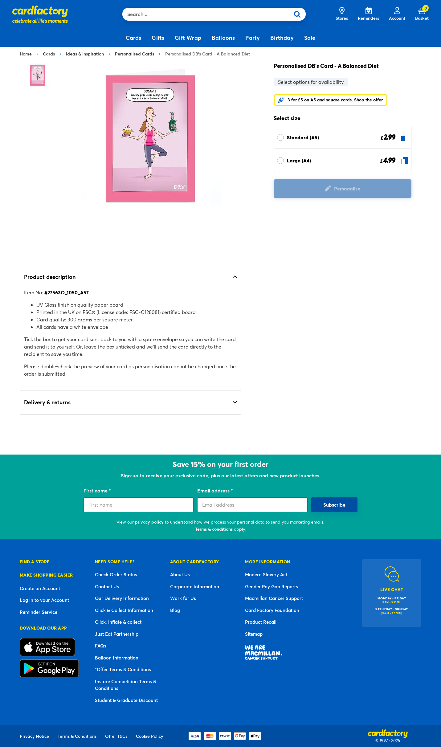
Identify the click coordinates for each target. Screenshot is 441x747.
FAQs (100, 646)
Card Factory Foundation (272, 610)
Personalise (347, 188)
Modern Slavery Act (266, 574)
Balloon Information (116, 658)
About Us (180, 574)
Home (26, 54)
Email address (214, 490)
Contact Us (107, 586)
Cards (49, 54)
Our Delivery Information (122, 598)
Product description (50, 276)
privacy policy (149, 522)
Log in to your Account (44, 600)
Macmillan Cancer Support (274, 598)
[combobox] (207, 14)
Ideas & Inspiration (85, 54)
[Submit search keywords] (299, 14)
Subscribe (334, 504)
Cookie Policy (149, 736)
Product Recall (260, 622)
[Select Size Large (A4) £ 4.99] (342, 160)
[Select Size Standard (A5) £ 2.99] (342, 137)
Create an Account (40, 588)
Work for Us (183, 598)
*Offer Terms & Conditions (123, 669)
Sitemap (254, 634)
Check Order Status (116, 574)
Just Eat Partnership (116, 634)
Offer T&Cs (116, 736)
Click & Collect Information (124, 610)
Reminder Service (38, 612)
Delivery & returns (47, 402)
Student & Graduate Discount (126, 700)
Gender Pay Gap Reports (271, 586)
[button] (330, 100)
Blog (175, 610)
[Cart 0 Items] (422, 14)
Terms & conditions (214, 529)
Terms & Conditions (77, 736)
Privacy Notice (34, 736)
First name (96, 490)
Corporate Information (194, 586)
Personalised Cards (134, 54)
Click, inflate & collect (118, 622)
